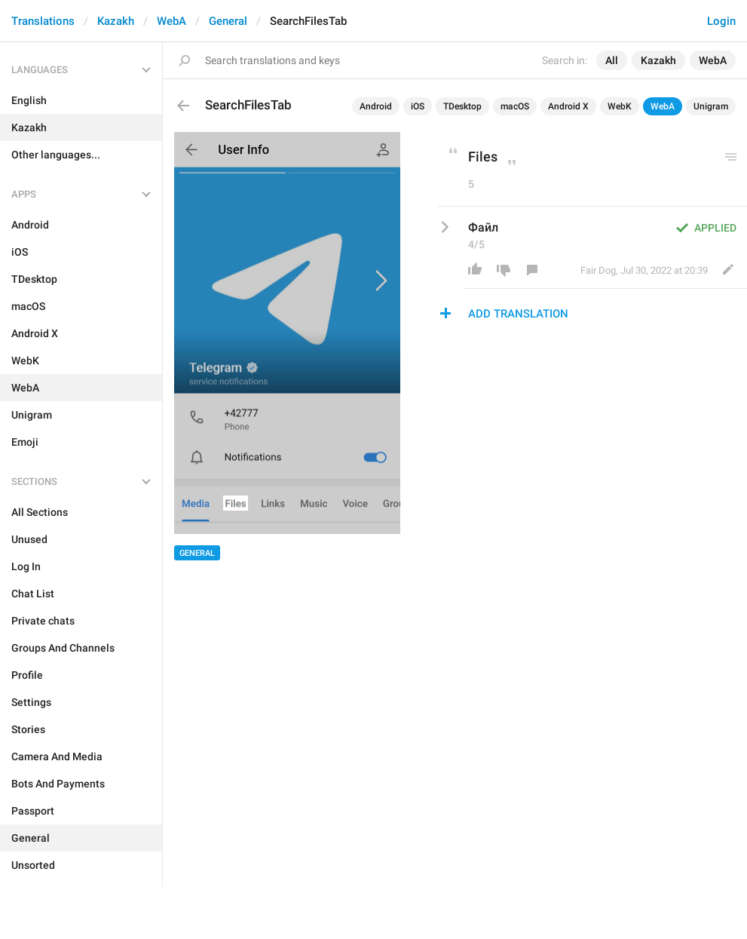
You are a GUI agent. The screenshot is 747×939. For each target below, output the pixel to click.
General (228, 21)
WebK (620, 106)
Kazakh (115, 21)
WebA (171, 21)
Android (376, 106)
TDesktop (462, 106)
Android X (568, 106)
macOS (515, 106)
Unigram (710, 106)
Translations (43, 21)
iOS (417, 106)
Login (721, 21)
